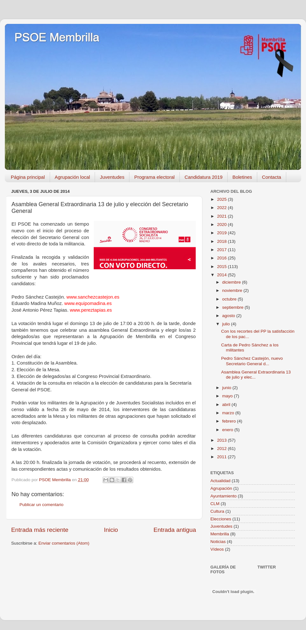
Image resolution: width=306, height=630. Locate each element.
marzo (228, 412)
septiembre (233, 307)
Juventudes (112, 177)
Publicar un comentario (41, 504)
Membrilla (219, 534)
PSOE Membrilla (56, 37)
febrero (229, 421)
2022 (222, 207)
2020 (222, 224)
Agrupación (221, 488)
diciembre (232, 282)
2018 (222, 241)
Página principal (28, 177)
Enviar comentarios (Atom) (64, 543)
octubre (230, 299)
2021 (222, 216)
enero (228, 429)
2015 (222, 266)
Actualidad (220, 480)
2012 (222, 448)
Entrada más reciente (40, 529)
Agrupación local (72, 177)
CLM (215, 503)
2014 (222, 274)
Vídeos (217, 549)
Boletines (242, 177)
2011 (222, 456)
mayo (228, 396)
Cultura (217, 511)
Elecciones (220, 519)
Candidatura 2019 (203, 177)
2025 (222, 199)
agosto (229, 315)
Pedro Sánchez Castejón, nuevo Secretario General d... (252, 361)
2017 (222, 249)
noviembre (233, 290)
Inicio (111, 529)
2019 (222, 232)
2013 (222, 440)
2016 (222, 258)
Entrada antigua (175, 529)
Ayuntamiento (223, 496)
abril (226, 404)
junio (227, 387)
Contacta (271, 177)
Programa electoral (154, 177)
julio (226, 324)
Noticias (218, 541)
